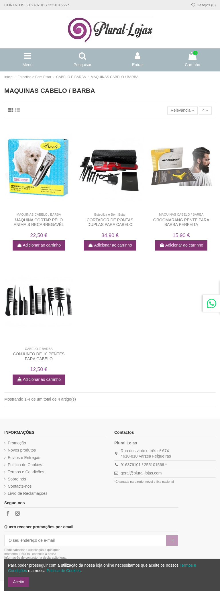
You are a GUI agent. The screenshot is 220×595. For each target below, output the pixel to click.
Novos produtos (22, 450)
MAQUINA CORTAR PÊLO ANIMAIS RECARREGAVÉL (39, 222)
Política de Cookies (25, 464)
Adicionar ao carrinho (39, 245)
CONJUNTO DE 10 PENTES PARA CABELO (38, 356)
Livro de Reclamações (28, 493)
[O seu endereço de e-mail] (85, 540)
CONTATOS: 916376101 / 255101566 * (36, 5)
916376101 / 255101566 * (144, 464)
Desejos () (203, 5)
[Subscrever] (172, 540)
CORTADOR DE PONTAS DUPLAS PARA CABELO (110, 222)
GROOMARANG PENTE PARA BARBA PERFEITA (181, 222)
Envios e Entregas (24, 457)
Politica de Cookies (64, 570)
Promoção (17, 443)
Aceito (18, 582)
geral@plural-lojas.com (141, 473)
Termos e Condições (26, 472)
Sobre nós (17, 479)
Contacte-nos (20, 486)
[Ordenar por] (182, 111)
